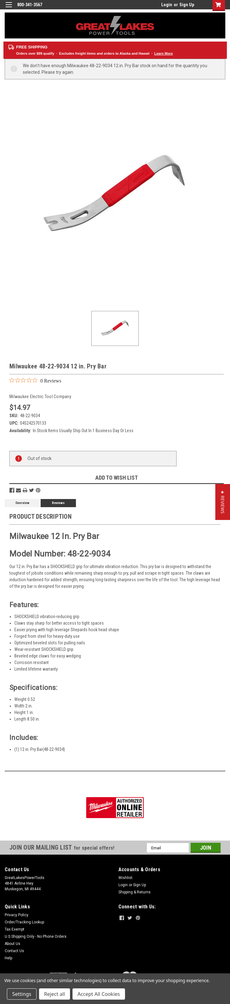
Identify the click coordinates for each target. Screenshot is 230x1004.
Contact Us (14, 951)
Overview (22, 503)
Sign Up (186, 4)
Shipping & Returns (134, 892)
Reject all (54, 994)
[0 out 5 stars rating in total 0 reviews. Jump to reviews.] (35, 380)
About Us (12, 944)
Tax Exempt (14, 929)
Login (166, 4)
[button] (222, 502)
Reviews (58, 503)
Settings (21, 994)
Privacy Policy (16, 915)
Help (8, 958)
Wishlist (125, 878)
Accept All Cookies (99, 994)
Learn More (163, 53)
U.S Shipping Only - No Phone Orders (36, 936)
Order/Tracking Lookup (24, 922)
